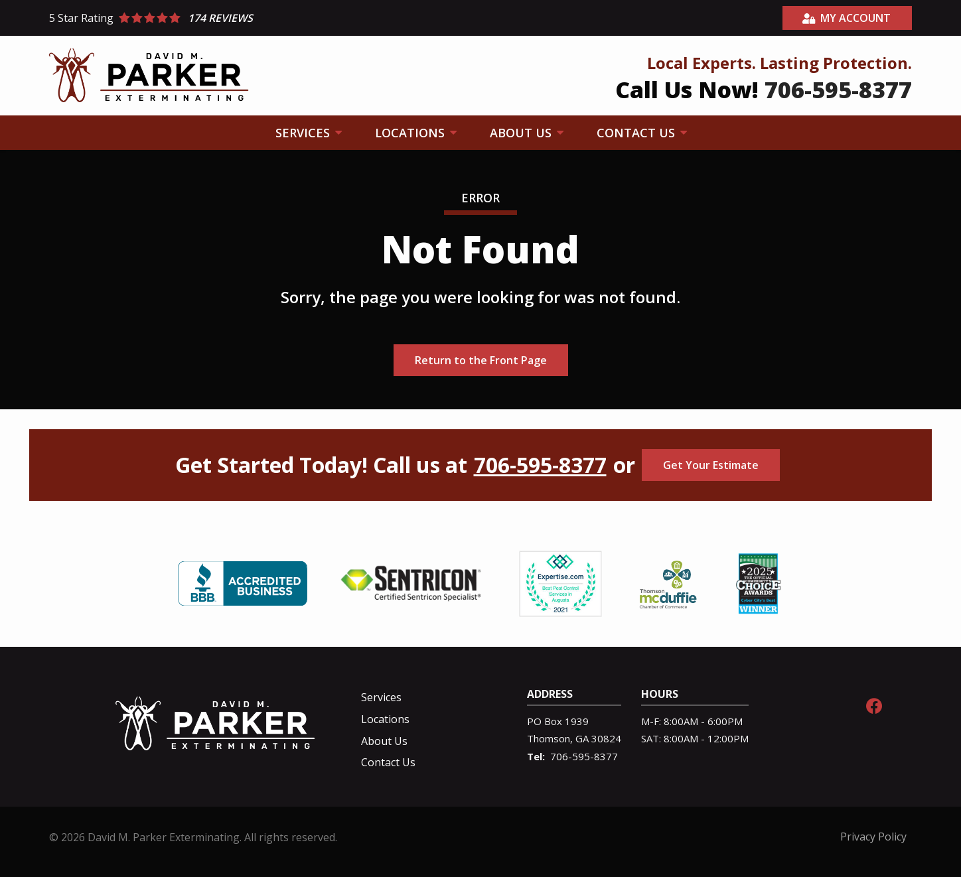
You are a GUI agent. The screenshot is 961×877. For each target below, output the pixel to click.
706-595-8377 (540, 465)
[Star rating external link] (264, 18)
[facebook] (874, 704)
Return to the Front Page (481, 360)
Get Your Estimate (711, 465)
